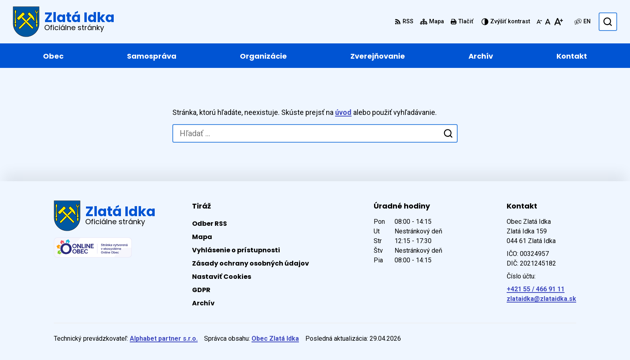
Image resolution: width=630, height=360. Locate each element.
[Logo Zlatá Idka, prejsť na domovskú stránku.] (64, 21)
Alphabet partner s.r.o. (164, 338)
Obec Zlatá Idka (275, 338)
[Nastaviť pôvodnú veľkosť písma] (548, 21)
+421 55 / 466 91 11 (536, 289)
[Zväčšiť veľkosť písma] (558, 21)
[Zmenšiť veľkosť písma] (539, 21)
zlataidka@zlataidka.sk (541, 299)
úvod (343, 112)
